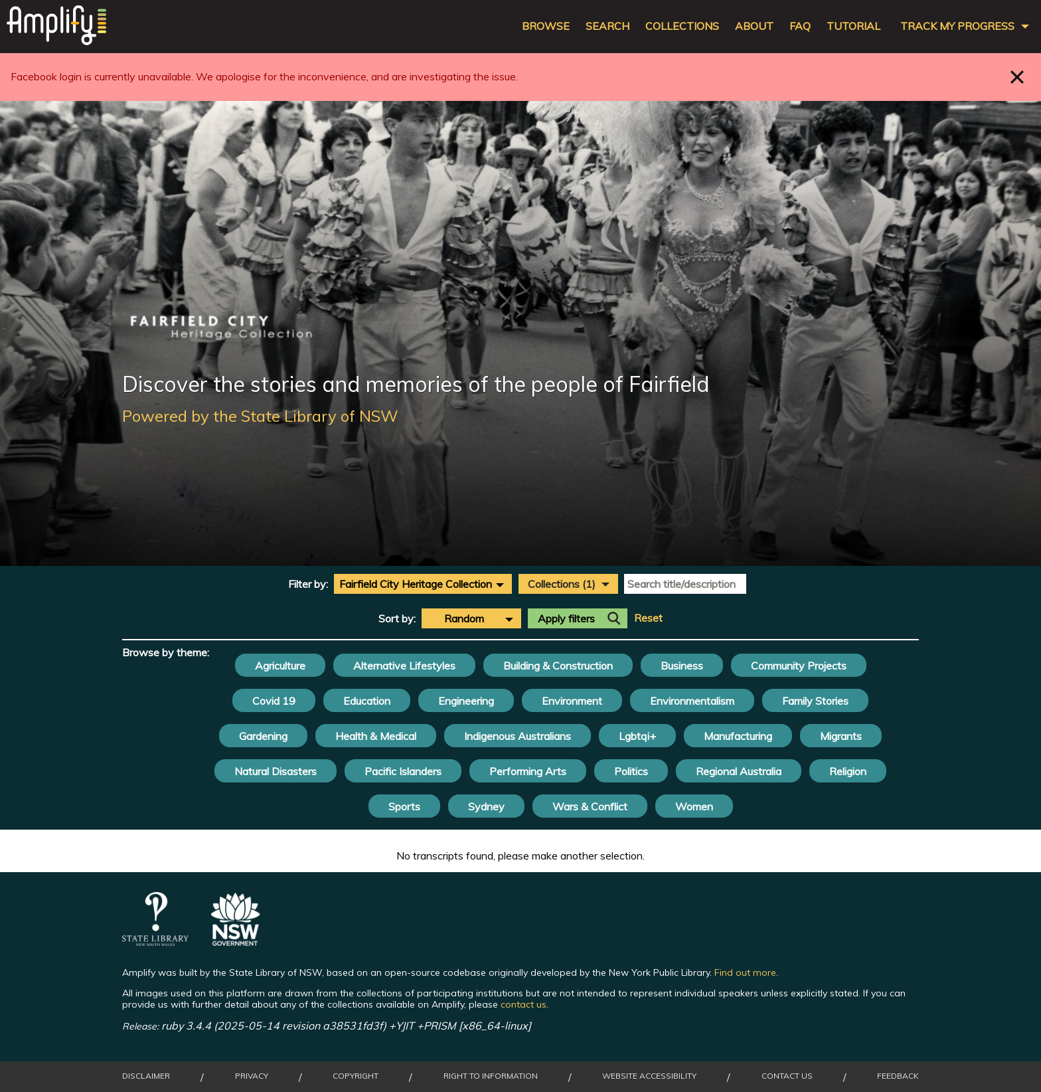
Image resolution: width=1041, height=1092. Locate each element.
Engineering (466, 700)
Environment (572, 700)
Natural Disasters (275, 771)
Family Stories (815, 700)
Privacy (251, 1076)
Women (694, 806)
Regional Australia (738, 771)
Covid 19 (273, 700)
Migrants (841, 736)
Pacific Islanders (402, 771)
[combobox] (423, 584)
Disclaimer (146, 1076)
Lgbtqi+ (637, 736)
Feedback (898, 1076)
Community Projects (798, 665)
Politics (631, 771)
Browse (546, 26)
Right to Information (490, 1076)
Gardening (263, 736)
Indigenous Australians (517, 736)
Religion (847, 771)
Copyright (355, 1076)
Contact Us (787, 1076)
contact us (523, 1004)
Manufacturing (738, 736)
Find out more (745, 972)
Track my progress (957, 26)
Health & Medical (375, 736)
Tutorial (853, 26)
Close (1017, 76)
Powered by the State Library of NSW (260, 416)
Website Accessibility (649, 1076)
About (754, 26)
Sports (404, 806)
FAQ (800, 26)
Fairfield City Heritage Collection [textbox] (415, 584)
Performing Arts (527, 771)
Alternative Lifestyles (404, 665)
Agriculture (280, 665)
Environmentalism (692, 700)
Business (682, 665)
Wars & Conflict (589, 806)
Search (607, 26)
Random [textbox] (464, 618)
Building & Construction (558, 665)
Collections (682, 26)
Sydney (486, 806)
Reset (648, 618)
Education (366, 700)
